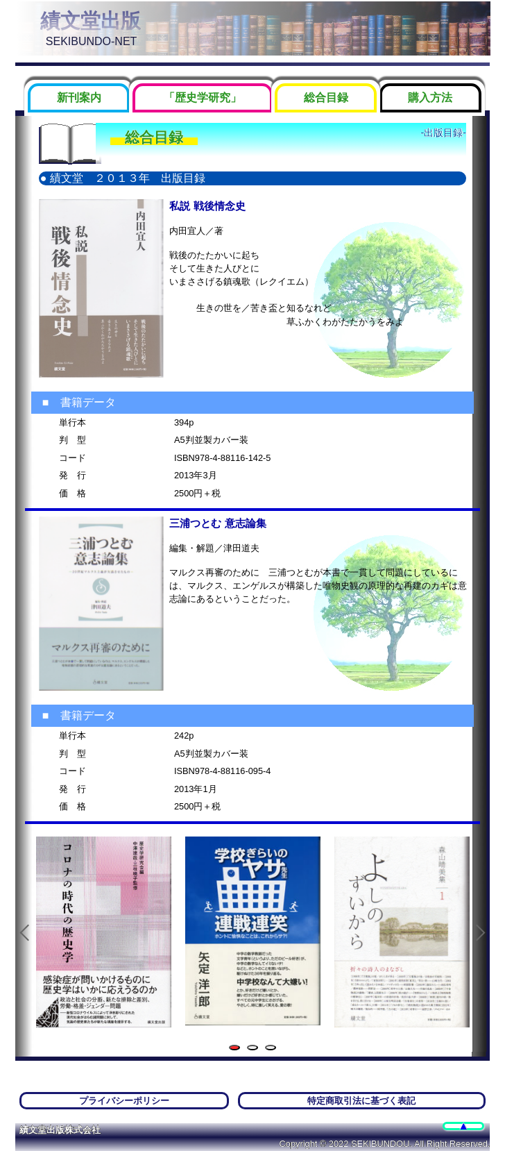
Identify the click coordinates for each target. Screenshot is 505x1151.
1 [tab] (236, 1048)
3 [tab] (273, 1048)
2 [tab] (254, 1048)
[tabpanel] (103, 932)
